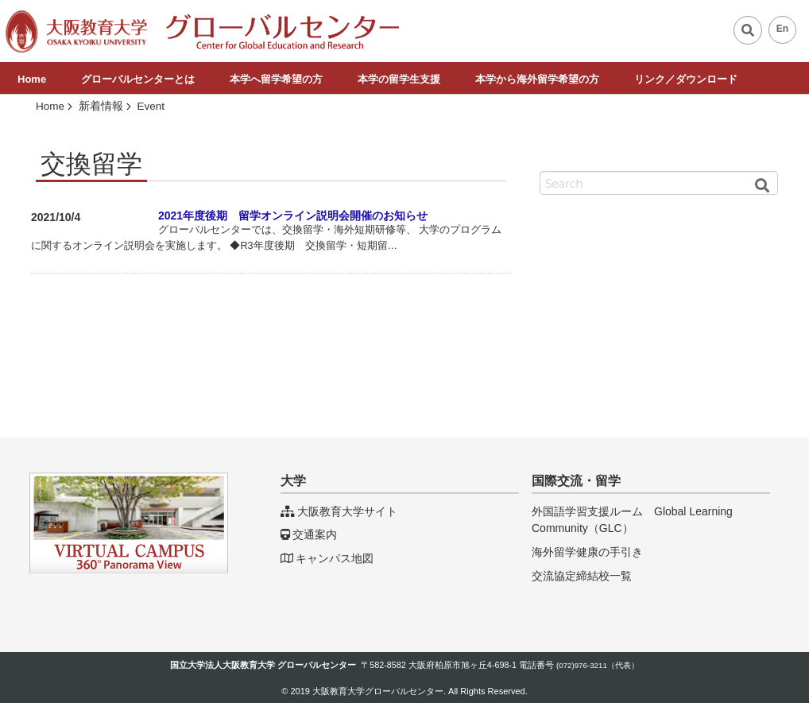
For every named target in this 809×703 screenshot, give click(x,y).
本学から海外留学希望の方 (537, 79)
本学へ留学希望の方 (276, 79)
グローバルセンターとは (138, 79)
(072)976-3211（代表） (597, 665)
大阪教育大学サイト (339, 511)
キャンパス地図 (327, 558)
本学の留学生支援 (399, 79)
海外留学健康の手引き (587, 552)
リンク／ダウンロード (685, 79)
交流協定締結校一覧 (582, 575)
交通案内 (309, 534)
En (782, 28)
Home (31, 79)
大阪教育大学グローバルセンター (377, 691)
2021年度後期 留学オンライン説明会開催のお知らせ (293, 215)
